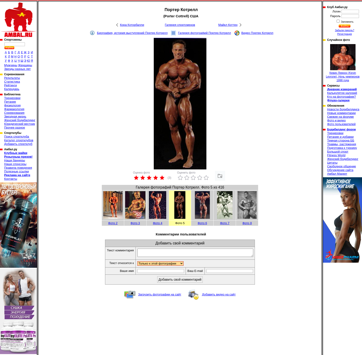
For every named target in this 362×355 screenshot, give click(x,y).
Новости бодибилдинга (343, 109)
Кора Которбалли (132, 25)
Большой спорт (337, 151)
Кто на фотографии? (341, 96)
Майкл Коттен (227, 25)
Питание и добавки (340, 136)
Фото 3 (135, 223)
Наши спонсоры (15, 164)
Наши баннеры (14, 160)
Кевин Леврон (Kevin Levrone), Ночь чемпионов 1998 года (343, 63)
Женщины (25, 65)
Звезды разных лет (17, 69)
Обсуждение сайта (340, 170)
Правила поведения (18, 167)
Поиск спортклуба (16, 136)
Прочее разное (14, 127)
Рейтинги (10, 85)
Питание (10, 101)
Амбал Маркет (337, 173)
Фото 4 (157, 223)
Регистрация (344, 34)
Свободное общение (341, 166)
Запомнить (347, 21)
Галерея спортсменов (180, 25)
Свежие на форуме (340, 116)
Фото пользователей (341, 124)
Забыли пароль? (344, 30)
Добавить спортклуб (18, 144)
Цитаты (332, 162)
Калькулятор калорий (342, 93)
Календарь (11, 89)
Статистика (12, 81)
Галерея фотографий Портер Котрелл (204, 33)
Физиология (12, 105)
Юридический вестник (19, 124)
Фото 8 (247, 223)
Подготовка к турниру (342, 148)
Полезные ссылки (16, 171)
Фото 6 (202, 223)
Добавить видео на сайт (219, 296)
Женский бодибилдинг (19, 120)
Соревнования (14, 112)
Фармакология (14, 109)
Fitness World (336, 155)
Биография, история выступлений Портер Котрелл (132, 33)
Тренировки (12, 98)
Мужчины (10, 65)
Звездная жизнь (15, 116)
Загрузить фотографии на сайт (159, 296)
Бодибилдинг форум (341, 129)
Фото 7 (224, 223)
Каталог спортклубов (18, 140)
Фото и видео (336, 120)
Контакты (10, 179)
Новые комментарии (341, 113)
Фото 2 (113, 223)
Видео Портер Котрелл (257, 33)
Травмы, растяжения (341, 144)
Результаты (12, 78)
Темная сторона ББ (340, 140)
